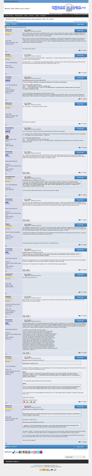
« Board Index (9, 461)
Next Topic (84, 21)
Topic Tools (80, 24)
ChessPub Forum (10, 19)
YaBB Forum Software (37, 466)
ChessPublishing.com (68, 13)
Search (31, 15)
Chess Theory (9, 15)
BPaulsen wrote (27, 409)
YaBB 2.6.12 (54, 465)
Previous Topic (77, 21)
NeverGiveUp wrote (28, 80)
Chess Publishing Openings (23, 19)
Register (27, 8)
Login (21, 8)
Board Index (19, 15)
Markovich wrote (27, 360)
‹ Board (15, 461)
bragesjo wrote (26, 252)
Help (25, 15)
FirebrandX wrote (27, 180)
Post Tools (80, 30)
